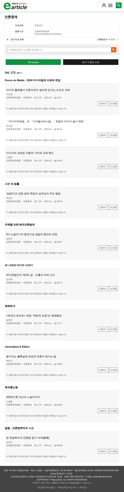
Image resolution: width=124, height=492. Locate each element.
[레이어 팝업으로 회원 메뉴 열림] (104, 5)
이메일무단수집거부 (66, 487)
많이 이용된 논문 (90, 62)
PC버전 (83, 487)
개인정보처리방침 (45, 487)
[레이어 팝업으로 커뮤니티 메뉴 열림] (110, 5)
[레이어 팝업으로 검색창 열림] (119, 5)
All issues (33, 62)
